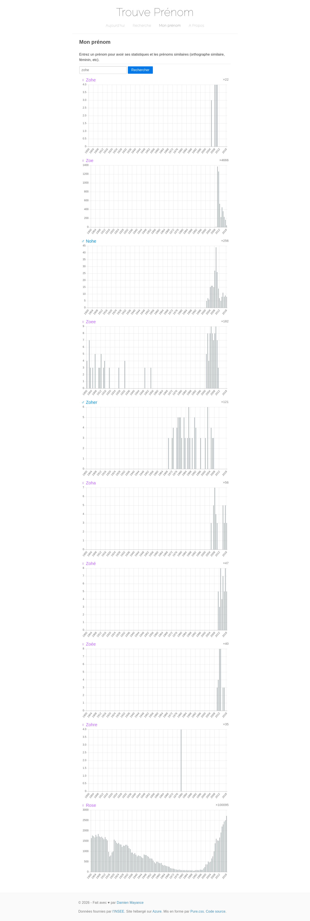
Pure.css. (197, 911)
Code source (215, 911)
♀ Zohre (89, 724)
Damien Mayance (130, 902)
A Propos (196, 25)
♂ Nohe (88, 241)
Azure (156, 911)
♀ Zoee (88, 321)
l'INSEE (118, 911)
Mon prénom (170, 25)
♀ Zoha (88, 483)
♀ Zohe (88, 80)
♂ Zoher (89, 402)
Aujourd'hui (115, 25)
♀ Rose (88, 805)
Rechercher (140, 70)
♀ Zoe (87, 160)
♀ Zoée (88, 644)
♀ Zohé (88, 563)
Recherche (142, 25)
